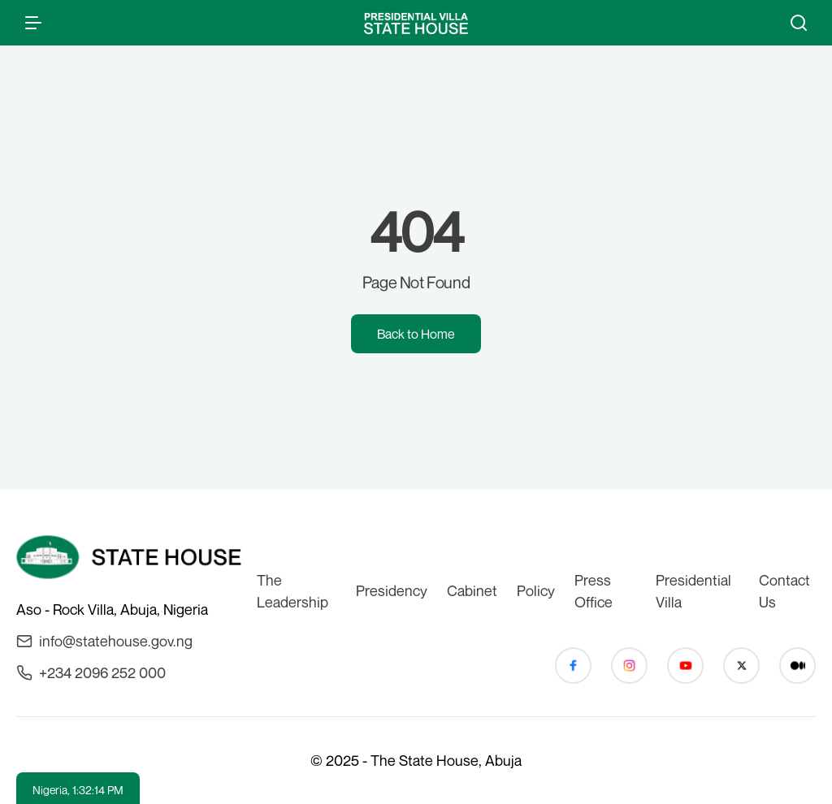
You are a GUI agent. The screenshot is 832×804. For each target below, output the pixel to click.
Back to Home (416, 334)
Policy (536, 590)
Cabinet (472, 590)
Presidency (391, 590)
